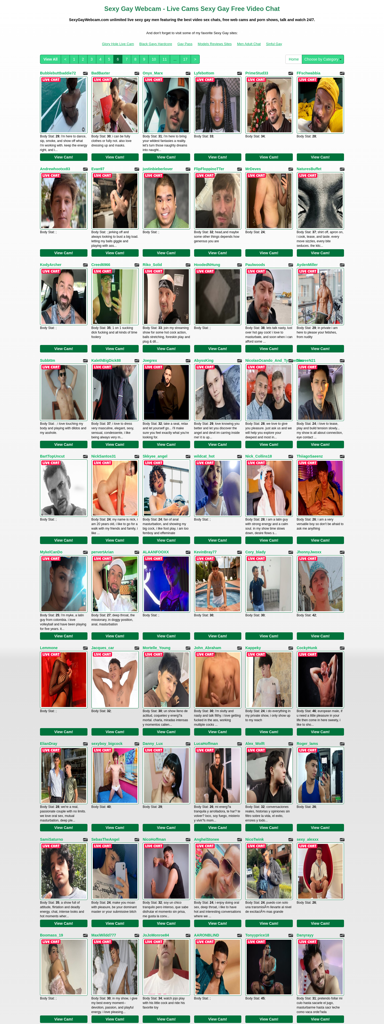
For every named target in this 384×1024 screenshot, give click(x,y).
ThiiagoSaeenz (310, 366)
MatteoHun (101, 807)
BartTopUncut (52, 366)
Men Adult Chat (249, 44)
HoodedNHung (207, 220)
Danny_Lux (153, 587)
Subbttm (47, 293)
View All (50, 59)
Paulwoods (255, 220)
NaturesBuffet (309, 146)
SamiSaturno (51, 660)
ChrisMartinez (309, 880)
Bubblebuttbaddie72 (58, 73)
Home (294, 59)
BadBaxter (100, 73)
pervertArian (102, 440)
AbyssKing (204, 293)
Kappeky (253, 513)
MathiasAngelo (258, 807)
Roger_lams (307, 587)
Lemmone (49, 513)
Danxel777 (306, 807)
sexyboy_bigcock (107, 587)
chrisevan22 (51, 880)
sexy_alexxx (308, 660)
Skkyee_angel (155, 366)
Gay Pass (184, 44)
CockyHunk (307, 513)
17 (185, 59)
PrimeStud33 (256, 73)
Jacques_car (102, 513)
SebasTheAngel (105, 660)
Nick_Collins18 (258, 366)
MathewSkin (153, 807)
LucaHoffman (206, 587)
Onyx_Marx (153, 73)
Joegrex (150, 293)
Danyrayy (305, 733)
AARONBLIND (206, 733)
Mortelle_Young (156, 513)
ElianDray (48, 587)
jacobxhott (100, 880)
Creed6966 (100, 220)
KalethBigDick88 (106, 293)
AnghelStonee (206, 660)
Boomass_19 (51, 733)
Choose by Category (323, 59)
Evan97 (98, 146)
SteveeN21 (306, 293)
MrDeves (253, 146)
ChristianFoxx (52, 807)
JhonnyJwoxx (309, 440)
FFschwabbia (309, 73)
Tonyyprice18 (257, 733)
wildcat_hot (204, 366)
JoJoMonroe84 (156, 733)
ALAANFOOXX (156, 440)
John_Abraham (207, 513)
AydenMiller (307, 220)
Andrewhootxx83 (55, 146)
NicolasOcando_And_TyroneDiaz (274, 293)
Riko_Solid (152, 220)
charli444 (202, 880)
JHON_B (150, 880)
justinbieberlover (158, 146)
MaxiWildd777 (103, 733)
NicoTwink (254, 660)
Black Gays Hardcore (155, 44)
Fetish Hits (186, 1012)
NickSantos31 (103, 366)
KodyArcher (50, 220)
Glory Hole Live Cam (118, 44)
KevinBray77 (205, 440)
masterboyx (255, 880)
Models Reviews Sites (215, 44)
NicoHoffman (154, 660)
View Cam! (63, 135)
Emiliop (201, 807)
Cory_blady (255, 440)
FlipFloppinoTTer (209, 146)
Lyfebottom (204, 73)
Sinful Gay (274, 44)
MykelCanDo (51, 440)
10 (154, 59)
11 (165, 59)
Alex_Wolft (255, 587)
